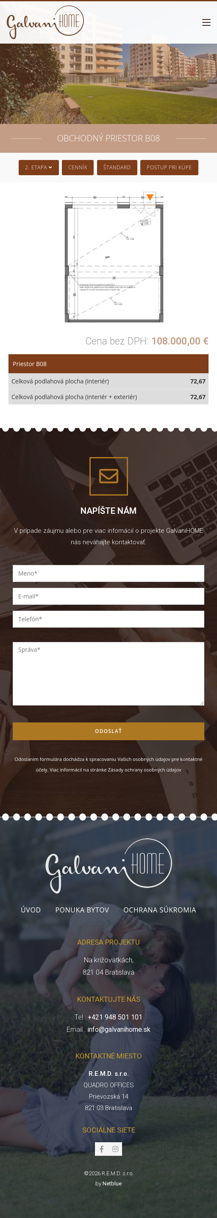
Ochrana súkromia (159, 910)
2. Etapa (38, 167)
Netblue (112, 1183)
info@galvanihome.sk (118, 1029)
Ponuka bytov (82, 910)
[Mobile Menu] (206, 22)
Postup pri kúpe (169, 167)
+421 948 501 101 (115, 1017)
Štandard (117, 167)
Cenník (77, 167)
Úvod (31, 910)
